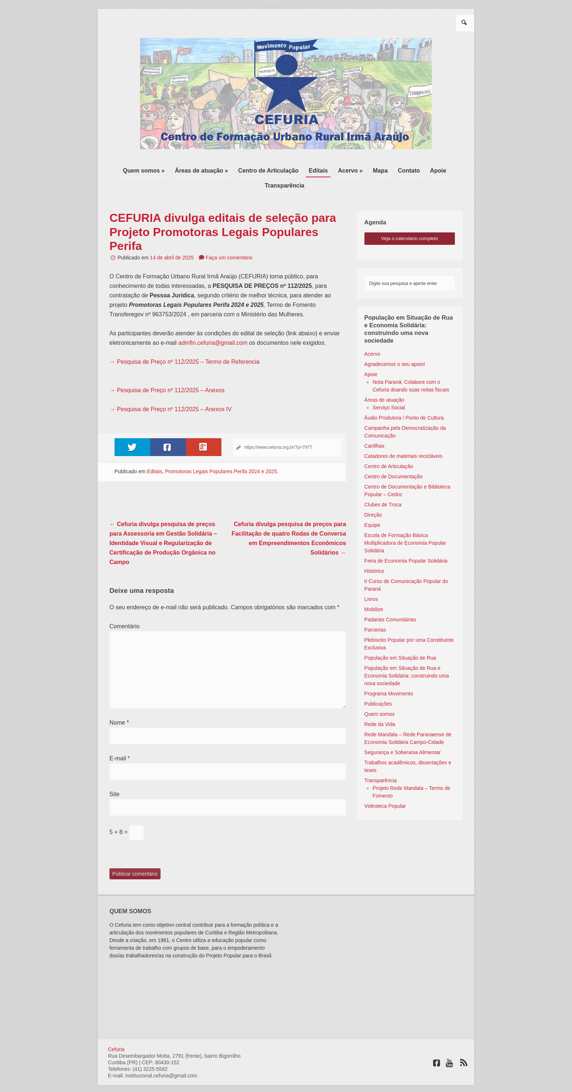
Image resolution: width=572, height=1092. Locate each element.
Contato (377, 169)
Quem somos (379, 697)
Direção (373, 498)
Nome (119, 705)
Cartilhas (374, 429)
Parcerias (375, 613)
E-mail (119, 741)
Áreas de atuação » (186, 169)
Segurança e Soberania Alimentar (402, 735)
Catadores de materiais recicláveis (403, 439)
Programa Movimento (388, 676)
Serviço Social (388, 390)
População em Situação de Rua (400, 641)
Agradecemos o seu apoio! (394, 347)
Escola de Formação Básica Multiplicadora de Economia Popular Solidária (405, 525)
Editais (296, 169)
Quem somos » (133, 169)
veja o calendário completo (409, 221)
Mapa (351, 169)
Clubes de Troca (383, 487)
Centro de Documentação (393, 459)
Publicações (378, 687)
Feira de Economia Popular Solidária (406, 544)
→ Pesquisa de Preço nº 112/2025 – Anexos (166, 373)
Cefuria (116, 1032)
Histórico (374, 554)
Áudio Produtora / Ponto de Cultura (404, 401)
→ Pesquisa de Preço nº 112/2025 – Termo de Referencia (185, 345)
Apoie (403, 169)
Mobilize (373, 592)
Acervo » (325, 169)
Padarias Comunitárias (390, 602)
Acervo (372, 337)
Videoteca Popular (385, 789)
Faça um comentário (229, 240)
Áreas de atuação (384, 383)
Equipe (372, 508)
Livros (371, 582)
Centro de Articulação (250, 169)
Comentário (124, 609)
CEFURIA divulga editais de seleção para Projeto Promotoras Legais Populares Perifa (222, 214)
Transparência (438, 169)
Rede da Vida (379, 707)
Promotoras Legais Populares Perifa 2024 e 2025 (221, 454)
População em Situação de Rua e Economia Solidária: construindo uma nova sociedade (406, 658)
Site (114, 777)
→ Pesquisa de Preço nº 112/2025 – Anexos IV (170, 392)
